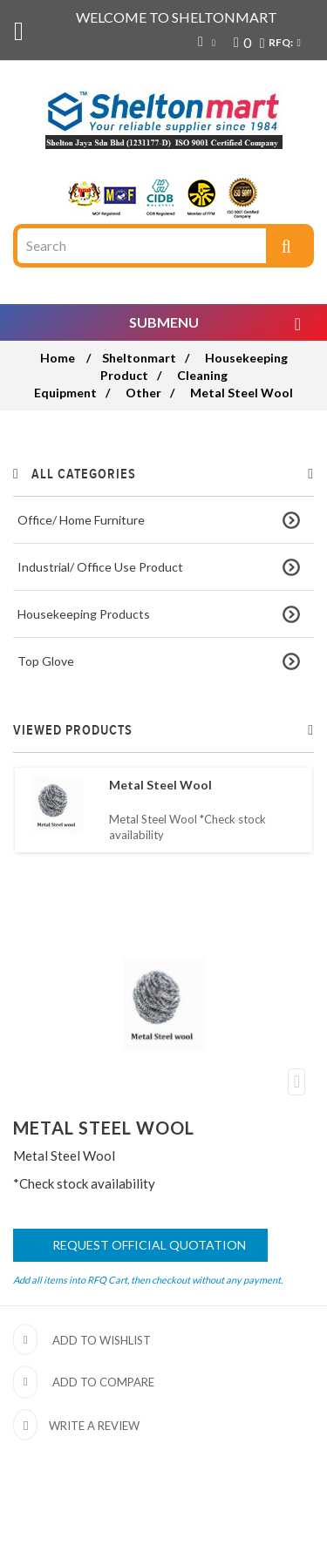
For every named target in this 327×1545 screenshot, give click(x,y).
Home (57, 357)
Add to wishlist (101, 1340)
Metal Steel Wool (160, 784)
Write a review (93, 1426)
